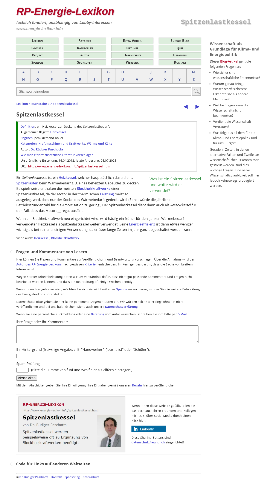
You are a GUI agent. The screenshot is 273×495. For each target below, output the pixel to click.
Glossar (37, 48)
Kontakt (180, 62)
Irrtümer (132, 48)
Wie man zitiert (32, 155)
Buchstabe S (40, 104)
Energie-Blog (180, 40)
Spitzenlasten (27, 183)
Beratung (180, 55)
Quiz (180, 48)
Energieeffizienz (142, 224)
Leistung (107, 194)
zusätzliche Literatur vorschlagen (69, 155)
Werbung (132, 62)
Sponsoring (72, 480)
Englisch (27, 138)
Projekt (37, 55)
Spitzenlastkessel (65, 104)
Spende (121, 289)
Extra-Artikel (132, 40)
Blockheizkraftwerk (65, 238)
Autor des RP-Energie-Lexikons (39, 264)
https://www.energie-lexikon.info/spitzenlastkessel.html (69, 166)
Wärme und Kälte (99, 143)
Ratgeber (84, 40)
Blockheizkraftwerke (93, 188)
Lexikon (37, 40)
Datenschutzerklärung (121, 307)
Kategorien (85, 48)
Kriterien (91, 264)
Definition (28, 126)
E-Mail (182, 314)
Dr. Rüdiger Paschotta (47, 149)
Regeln (137, 388)
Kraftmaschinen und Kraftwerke (61, 143)
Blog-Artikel (229, 61)
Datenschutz (132, 55)
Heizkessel (58, 132)
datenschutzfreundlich (148, 445)
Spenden (37, 62)
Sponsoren (84, 62)
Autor (84, 55)
